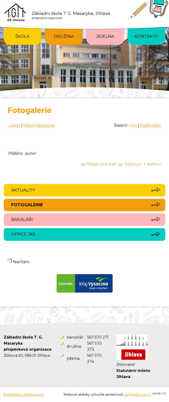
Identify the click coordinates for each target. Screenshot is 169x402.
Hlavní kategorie (38, 125)
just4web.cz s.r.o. (137, 394)
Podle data (150, 125)
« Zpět (14, 125)
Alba (133, 125)
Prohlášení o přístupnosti (23, 394)
